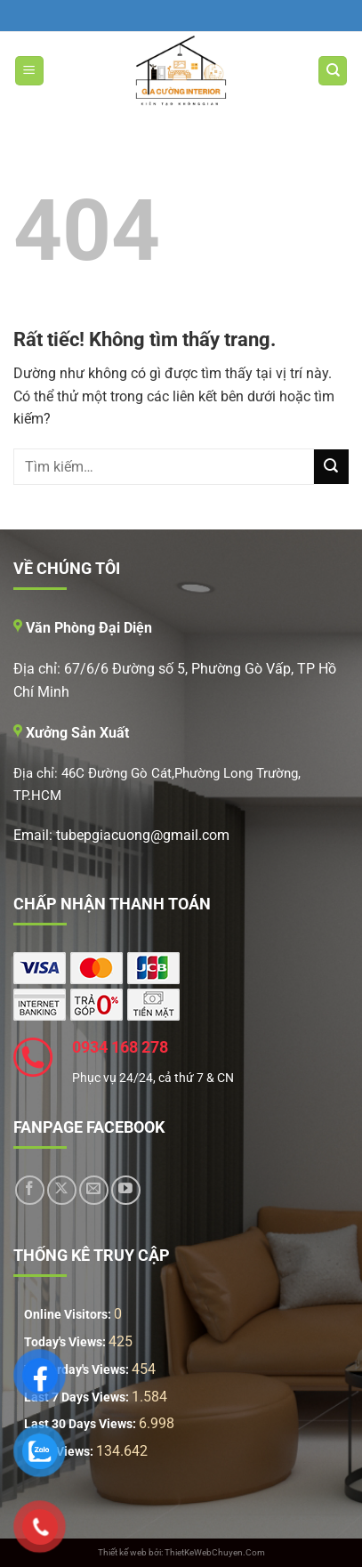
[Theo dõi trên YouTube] (126, 1190)
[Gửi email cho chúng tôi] (94, 1190)
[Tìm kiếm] (332, 70)
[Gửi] (331, 466)
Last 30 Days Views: (81, 1424)
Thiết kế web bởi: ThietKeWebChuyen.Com (181, 1552)
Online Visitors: (69, 1314)
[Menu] (29, 70)
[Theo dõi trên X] (61, 1190)
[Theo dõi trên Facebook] (29, 1190)
